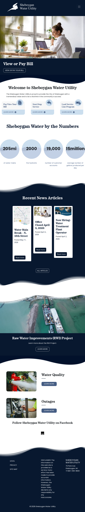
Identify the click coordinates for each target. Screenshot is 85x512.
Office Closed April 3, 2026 (42, 225)
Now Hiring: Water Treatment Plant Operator (63, 226)
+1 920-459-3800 (73, 471)
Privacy (13, 465)
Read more (20, 257)
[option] (22, 233)
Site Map (13, 469)
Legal (12, 461)
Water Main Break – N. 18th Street (21, 233)
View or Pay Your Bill (14, 70)
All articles (42, 271)
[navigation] (79, 7)
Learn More (8, 112)
